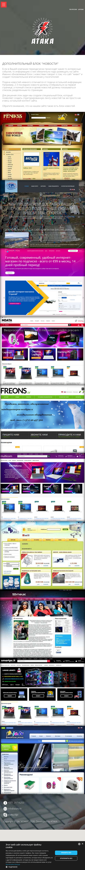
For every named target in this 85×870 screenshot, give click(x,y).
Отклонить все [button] (66, 858)
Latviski (81, 9)
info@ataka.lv (14, 808)
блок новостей (67, 105)
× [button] (82, 844)
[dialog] (42, 855)
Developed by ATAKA (46, 821)
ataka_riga (13, 814)
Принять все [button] (66, 853)
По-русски (73, 9)
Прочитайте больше (13, 864)
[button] (29, 867)
